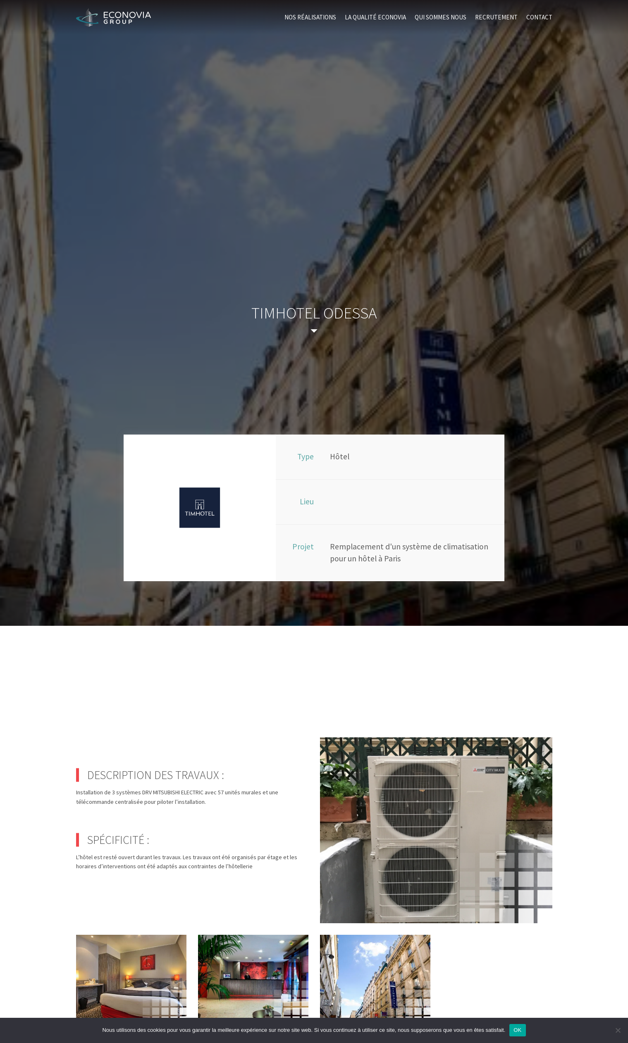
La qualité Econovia (375, 17)
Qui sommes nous (440, 17)
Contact (539, 17)
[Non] (618, 1030)
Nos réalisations (310, 17)
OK (517, 1030)
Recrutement (496, 17)
